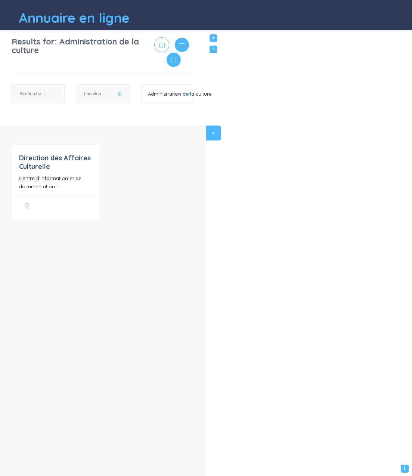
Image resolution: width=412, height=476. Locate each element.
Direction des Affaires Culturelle (55, 162)
